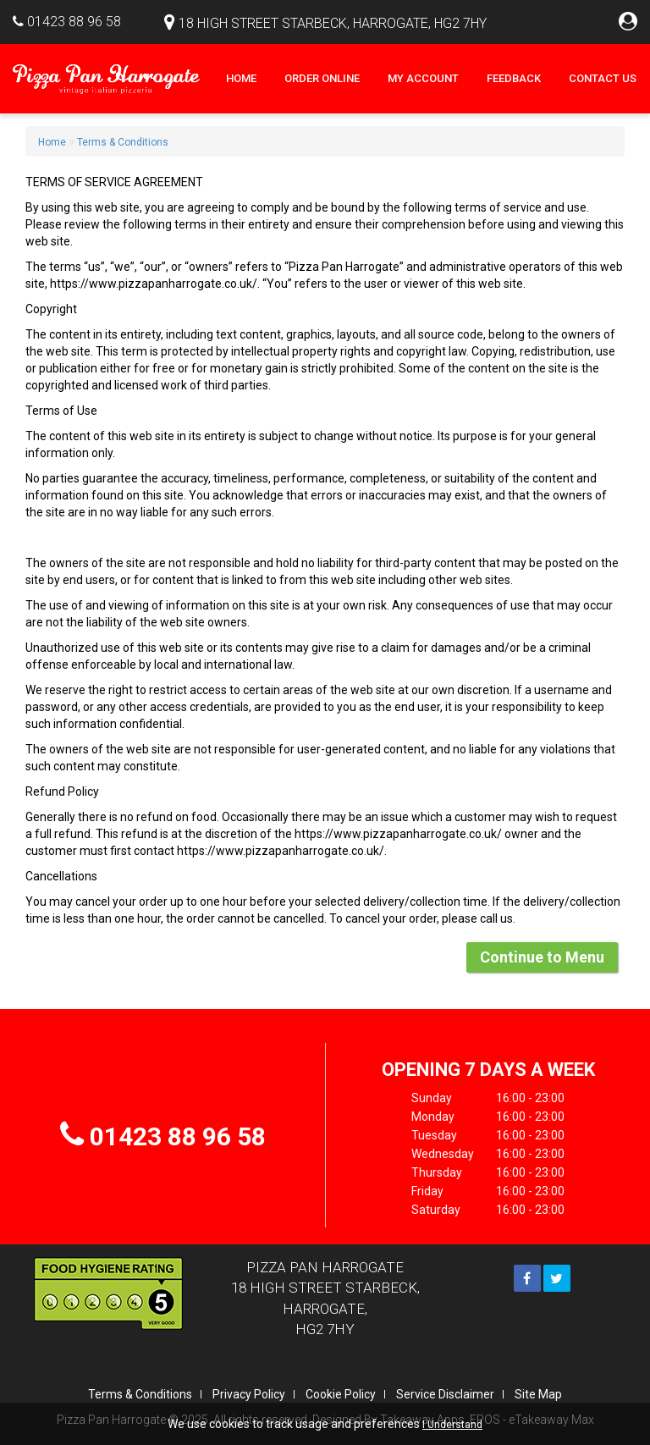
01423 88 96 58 (74, 22)
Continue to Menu (542, 957)
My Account (423, 78)
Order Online (322, 78)
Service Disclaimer (445, 1394)
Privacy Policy (248, 1394)
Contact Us (602, 78)
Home (241, 78)
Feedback (514, 78)
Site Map (538, 1394)
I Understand (452, 1425)
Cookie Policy (341, 1394)
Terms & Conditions (122, 142)
